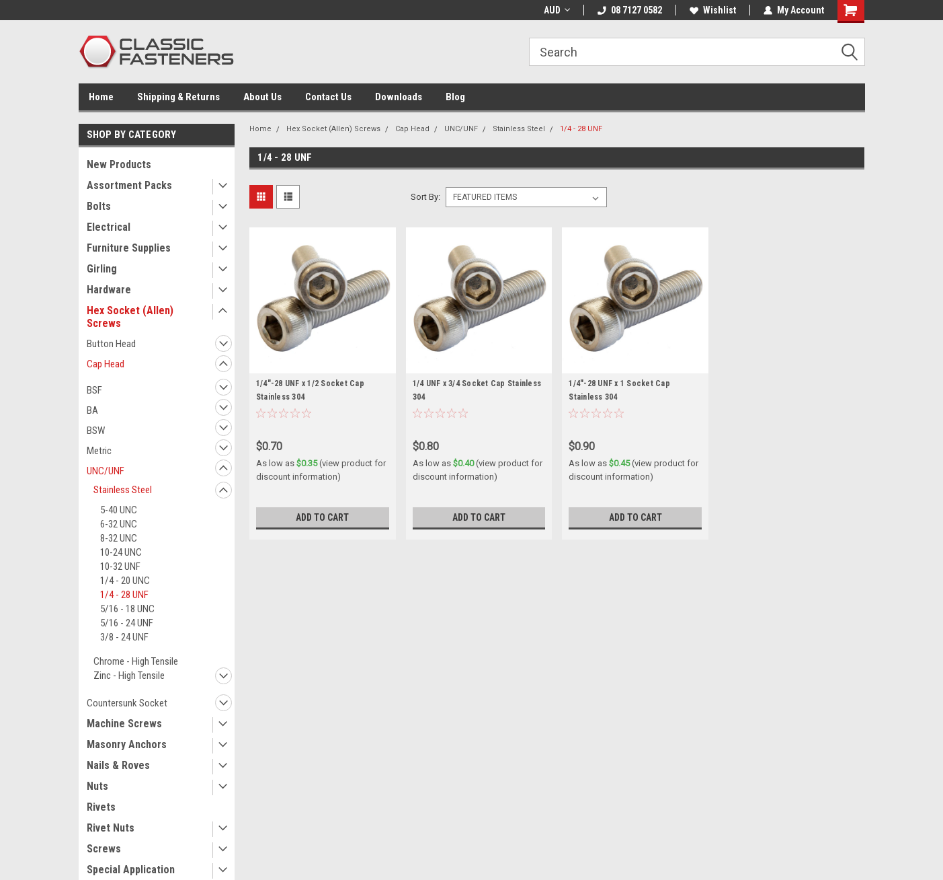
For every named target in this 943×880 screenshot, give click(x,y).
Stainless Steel (122, 490)
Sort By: (425, 197)
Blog (455, 97)
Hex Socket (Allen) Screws (130, 317)
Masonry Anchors (127, 744)
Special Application (131, 869)
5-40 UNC (118, 510)
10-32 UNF (120, 566)
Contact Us (328, 97)
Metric (99, 451)
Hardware (109, 289)
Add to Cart (322, 517)
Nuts (97, 786)
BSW (96, 431)
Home (101, 97)
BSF (94, 390)
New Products (119, 164)
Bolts (99, 206)
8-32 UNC (118, 538)
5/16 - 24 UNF (126, 623)
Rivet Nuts (110, 827)
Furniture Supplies (129, 248)
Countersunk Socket (127, 703)
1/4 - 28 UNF (124, 595)
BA (92, 410)
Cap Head (105, 364)
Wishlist (713, 10)
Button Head (111, 344)
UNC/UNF (105, 471)
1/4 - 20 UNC (125, 581)
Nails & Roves (118, 765)
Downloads (398, 97)
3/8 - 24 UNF (124, 637)
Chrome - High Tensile (135, 661)
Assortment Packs (129, 185)
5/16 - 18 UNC (127, 609)
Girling (102, 268)
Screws (104, 848)
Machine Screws (124, 723)
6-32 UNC (118, 524)
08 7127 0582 (630, 10)
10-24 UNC (121, 552)
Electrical (108, 227)
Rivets (101, 807)
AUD (557, 10)
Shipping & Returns (178, 97)
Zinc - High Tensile (129, 675)
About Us (262, 97)
